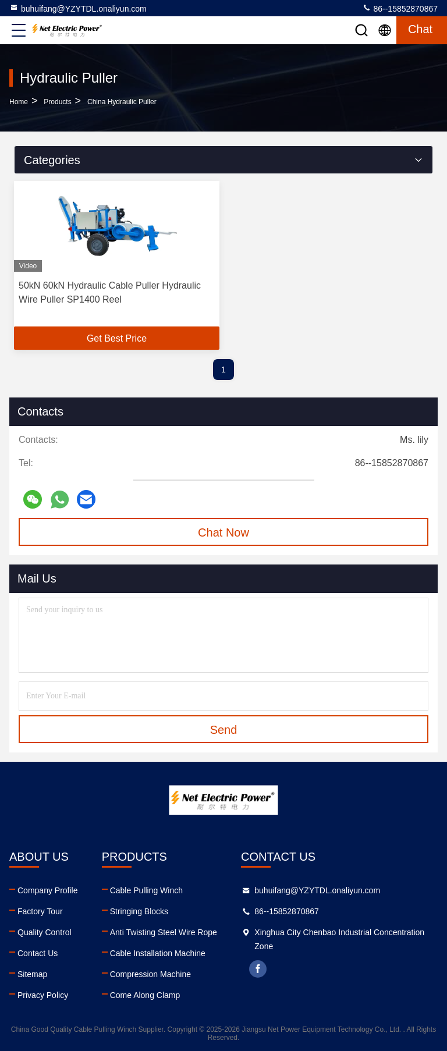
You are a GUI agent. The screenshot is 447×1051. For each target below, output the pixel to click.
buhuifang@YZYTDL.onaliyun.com (78, 8)
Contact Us (37, 953)
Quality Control (44, 932)
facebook (258, 969)
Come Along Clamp (145, 995)
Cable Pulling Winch (146, 890)
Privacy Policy (42, 995)
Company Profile (47, 890)
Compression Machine (150, 974)
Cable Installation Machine (157, 953)
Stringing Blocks (139, 911)
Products (57, 102)
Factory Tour (40, 911)
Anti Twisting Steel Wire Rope (163, 932)
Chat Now (223, 532)
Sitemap (32, 974)
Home (18, 102)
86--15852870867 (400, 8)
